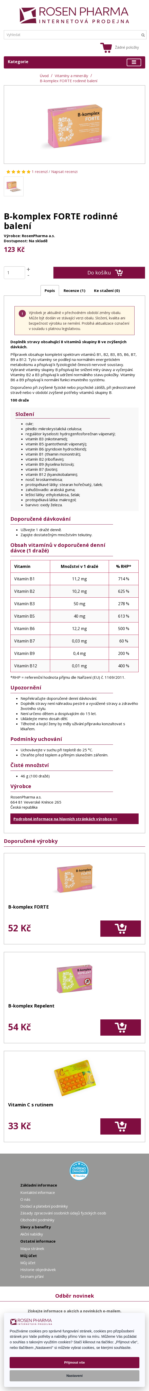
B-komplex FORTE (28, 907)
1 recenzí (40, 171)
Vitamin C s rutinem (30, 1105)
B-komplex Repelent (31, 1006)
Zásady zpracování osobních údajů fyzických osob (63, 1212)
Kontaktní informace (37, 1192)
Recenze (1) (74, 290)
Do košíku (105, 272)
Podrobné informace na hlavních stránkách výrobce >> (65, 818)
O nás (25, 1199)
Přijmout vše (74, 1362)
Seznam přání (32, 1276)
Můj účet (27, 1262)
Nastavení (74, 1376)
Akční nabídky (31, 1234)
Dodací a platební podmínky (44, 1206)
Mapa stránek (32, 1248)
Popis (50, 290)
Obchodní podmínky (37, 1219)
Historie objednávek (38, 1269)
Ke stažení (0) (107, 290)
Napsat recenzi (64, 171)
